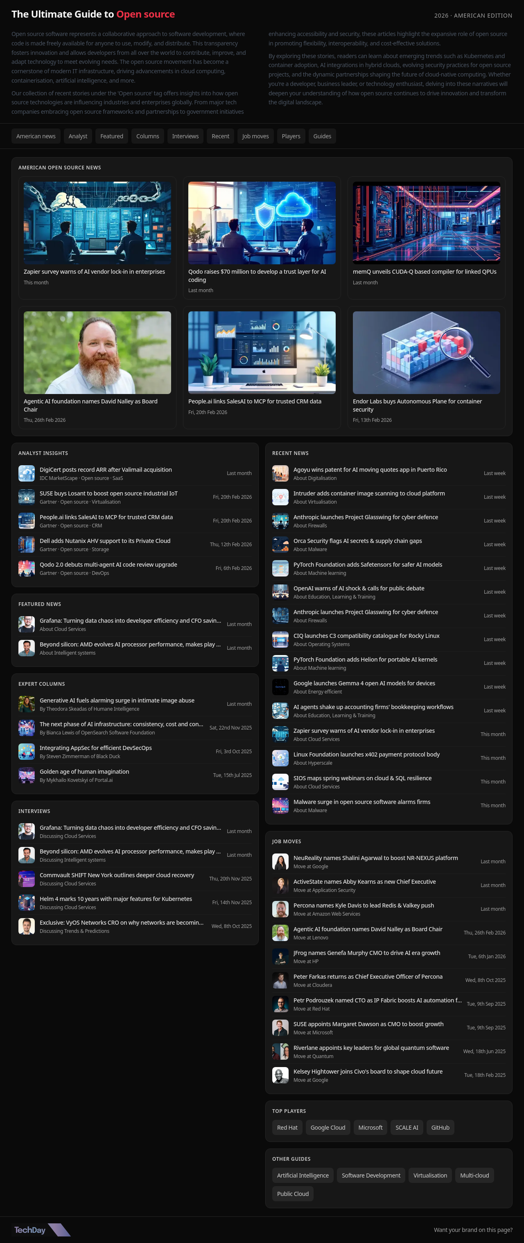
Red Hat (287, 1127)
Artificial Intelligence (303, 1175)
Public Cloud (293, 1194)
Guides (323, 136)
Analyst (78, 136)
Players (291, 136)
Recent (220, 136)
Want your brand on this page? (473, 1230)
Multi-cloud (474, 1175)
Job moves (255, 136)
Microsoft (371, 1127)
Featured (111, 136)
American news (36, 136)
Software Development (371, 1175)
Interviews (185, 136)
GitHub (440, 1127)
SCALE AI (406, 1127)
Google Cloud (328, 1127)
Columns (147, 136)
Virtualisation (430, 1175)
